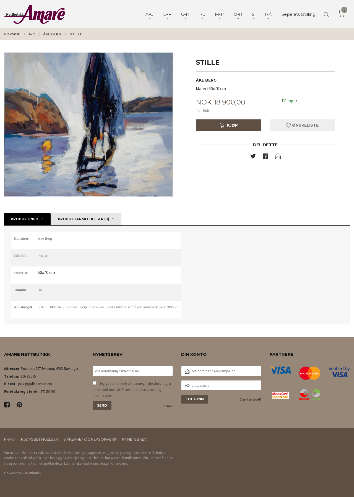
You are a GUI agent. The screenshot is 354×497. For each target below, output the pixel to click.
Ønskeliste (302, 125)
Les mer (167, 406)
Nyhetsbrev (134, 439)
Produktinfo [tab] (24, 219)
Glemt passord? (250, 399)
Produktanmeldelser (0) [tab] (83, 219)
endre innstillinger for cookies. (105, 463)
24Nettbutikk (32, 473)
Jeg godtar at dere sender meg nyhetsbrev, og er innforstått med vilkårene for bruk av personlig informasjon (132, 389)
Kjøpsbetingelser (39, 439)
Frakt (10, 439)
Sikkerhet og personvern (90, 439)
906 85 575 (28, 376)
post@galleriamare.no (35, 383)
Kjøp (229, 125)
